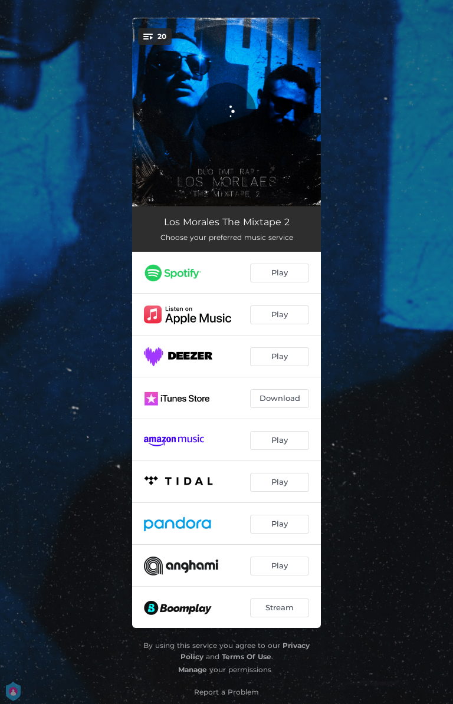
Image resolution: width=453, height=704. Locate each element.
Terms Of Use (246, 656)
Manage (192, 669)
